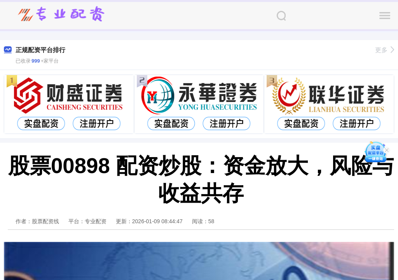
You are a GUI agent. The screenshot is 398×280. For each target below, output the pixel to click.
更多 (384, 50)
